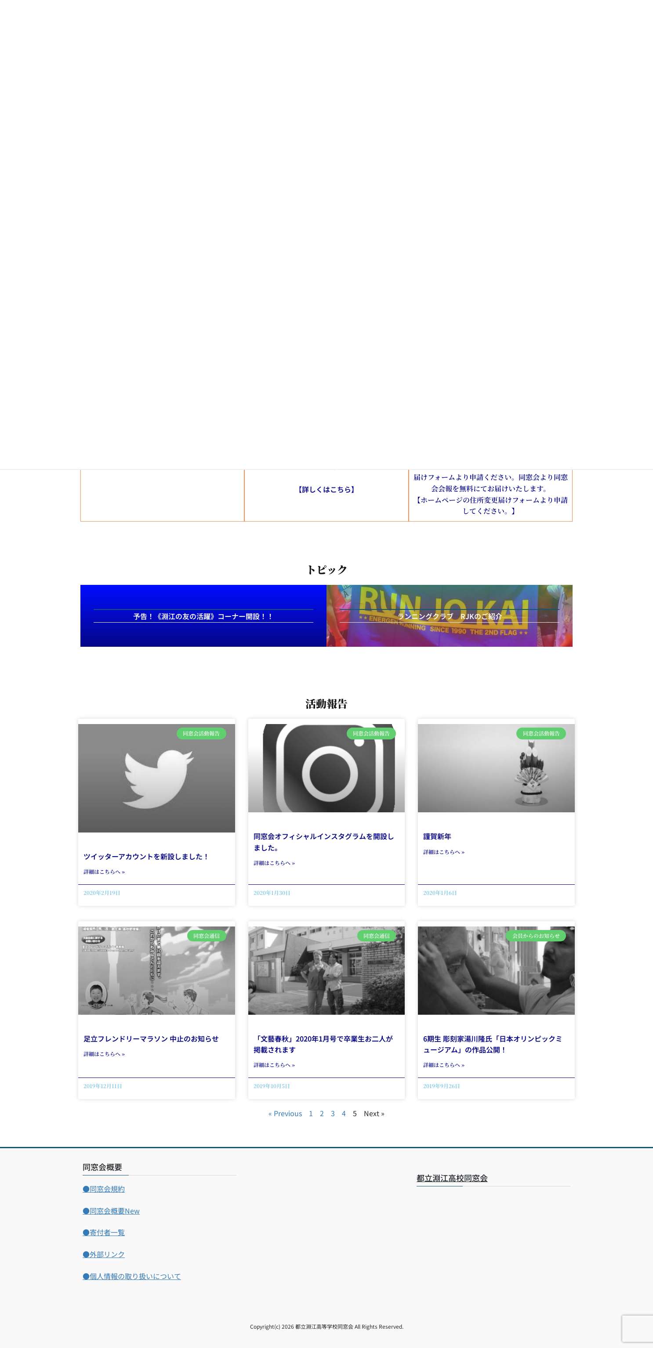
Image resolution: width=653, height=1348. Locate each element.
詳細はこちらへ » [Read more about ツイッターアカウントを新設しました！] (104, 871)
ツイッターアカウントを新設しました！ (146, 856)
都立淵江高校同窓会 (452, 1177)
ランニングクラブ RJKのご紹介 (449, 616)
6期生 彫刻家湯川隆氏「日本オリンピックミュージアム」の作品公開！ (492, 1044)
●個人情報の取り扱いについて (132, 1276)
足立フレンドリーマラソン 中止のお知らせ (151, 1038)
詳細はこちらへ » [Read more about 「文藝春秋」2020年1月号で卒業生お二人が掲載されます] (274, 1064)
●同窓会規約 (104, 1188)
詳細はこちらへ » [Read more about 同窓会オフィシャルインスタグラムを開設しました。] (274, 862)
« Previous (285, 1113)
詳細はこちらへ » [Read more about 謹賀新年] (443, 851)
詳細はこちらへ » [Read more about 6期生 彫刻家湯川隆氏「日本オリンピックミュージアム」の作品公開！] (443, 1064)
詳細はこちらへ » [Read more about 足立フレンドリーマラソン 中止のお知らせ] (104, 1053)
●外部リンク (104, 1254)
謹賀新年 (437, 836)
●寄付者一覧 (104, 1232)
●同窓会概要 (111, 1210)
